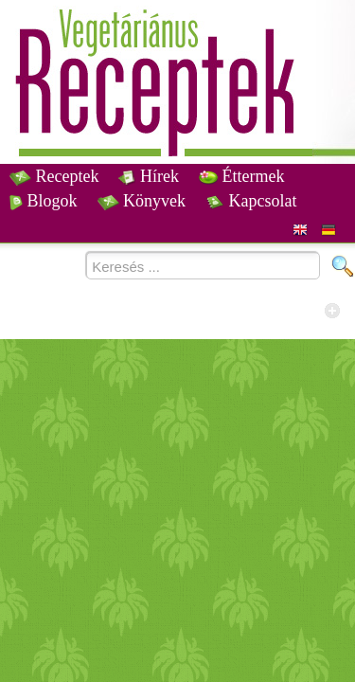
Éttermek (241, 176)
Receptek (53, 176)
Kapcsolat (250, 200)
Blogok (43, 200)
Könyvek (142, 200)
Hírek (148, 176)
